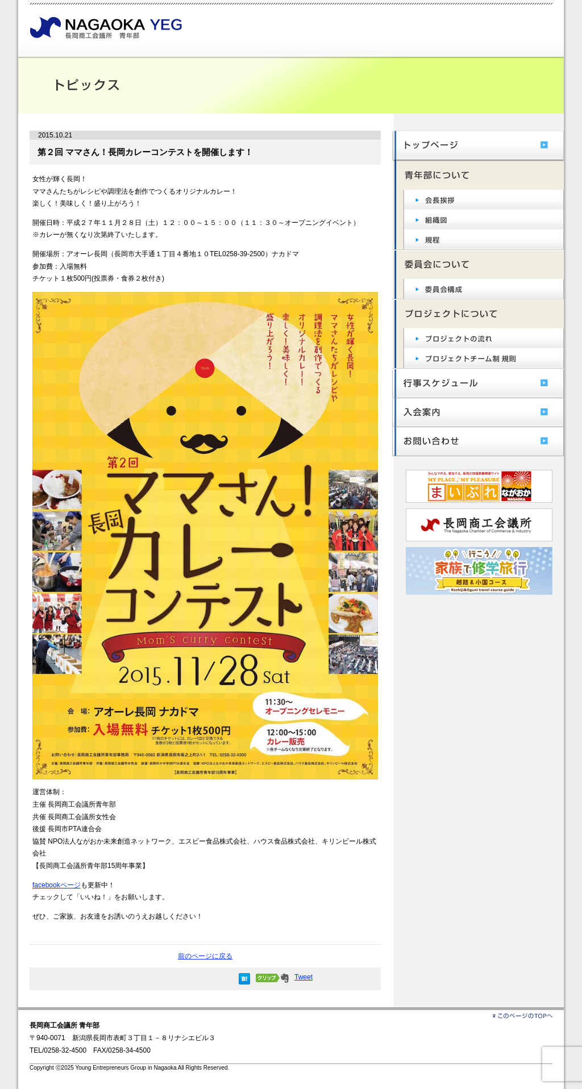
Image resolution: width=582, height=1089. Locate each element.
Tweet (303, 977)
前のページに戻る (205, 956)
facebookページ (56, 885)
